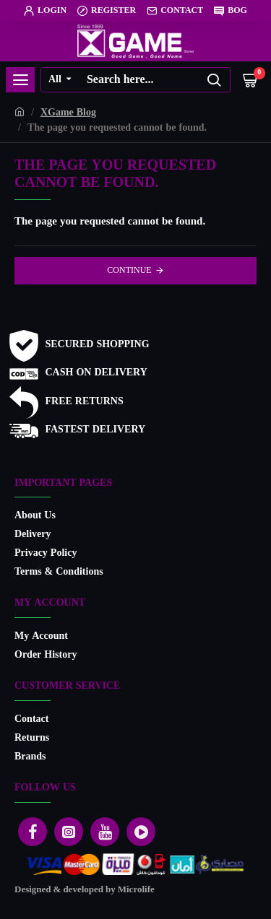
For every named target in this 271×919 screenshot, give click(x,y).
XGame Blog (68, 113)
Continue (129, 271)
